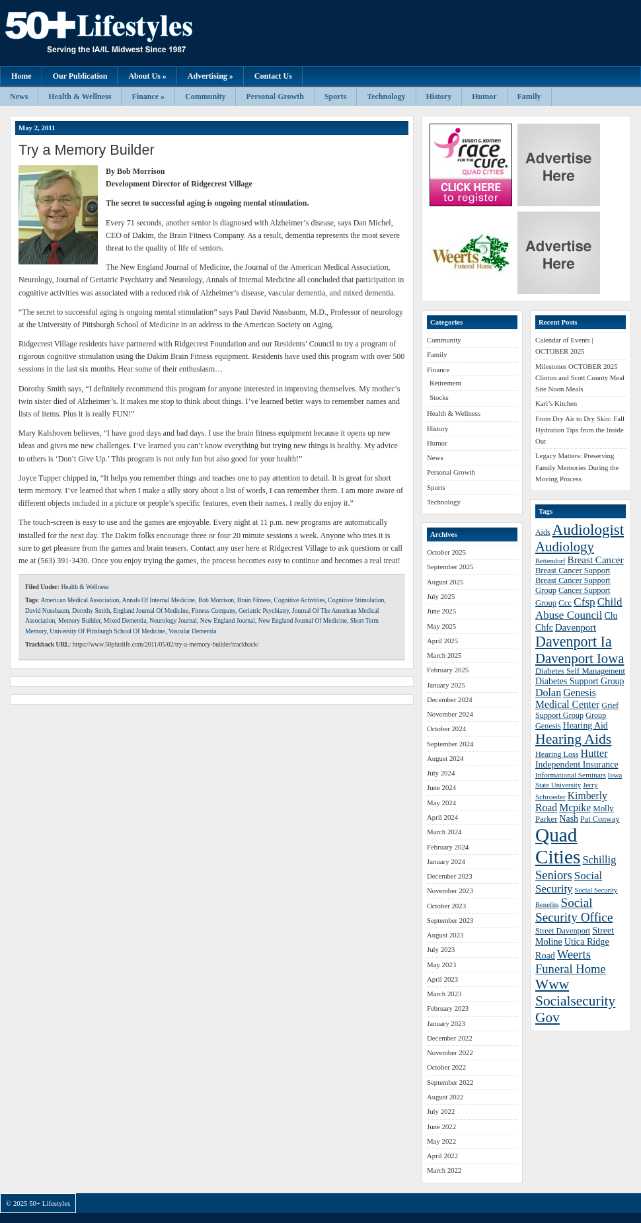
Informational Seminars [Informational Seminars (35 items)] (570, 775)
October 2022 (446, 1067)
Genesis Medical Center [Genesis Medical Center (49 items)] (567, 698)
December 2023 (449, 876)
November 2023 (450, 890)
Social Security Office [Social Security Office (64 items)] (574, 910)
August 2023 (445, 935)
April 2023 (442, 979)
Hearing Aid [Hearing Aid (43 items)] (585, 725)
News (19, 96)
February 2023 (448, 1008)
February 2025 (448, 670)
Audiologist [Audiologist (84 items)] (588, 530)
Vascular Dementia (193, 631)
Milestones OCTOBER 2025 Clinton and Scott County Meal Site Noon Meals (579, 377)
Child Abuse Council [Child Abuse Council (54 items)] (578, 608)
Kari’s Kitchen (556, 403)
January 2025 (446, 685)
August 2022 (445, 1097)
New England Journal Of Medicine (302, 620)
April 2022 (442, 1156)
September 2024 (450, 744)
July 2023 (441, 949)
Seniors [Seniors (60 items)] (553, 875)
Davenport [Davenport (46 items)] (575, 627)
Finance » (148, 96)
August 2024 (445, 758)
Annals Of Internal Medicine (159, 600)
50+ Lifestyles (132, 33)
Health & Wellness (79, 96)
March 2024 (444, 832)
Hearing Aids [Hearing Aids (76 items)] (573, 739)
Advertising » (210, 76)
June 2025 (441, 611)
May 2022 (441, 1141)
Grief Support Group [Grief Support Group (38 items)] (577, 710)
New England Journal (227, 620)
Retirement (445, 383)
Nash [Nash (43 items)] (569, 819)
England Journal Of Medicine (150, 610)
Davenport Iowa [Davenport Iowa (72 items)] (579, 658)
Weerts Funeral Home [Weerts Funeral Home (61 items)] (570, 961)
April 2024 (442, 817)
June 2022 (441, 1126)
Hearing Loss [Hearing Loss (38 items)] (557, 754)
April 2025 (442, 641)
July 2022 (441, 1111)
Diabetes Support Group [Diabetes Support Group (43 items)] (579, 681)
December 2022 (449, 1038)
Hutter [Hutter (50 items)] (594, 753)
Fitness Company (213, 610)
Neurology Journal (173, 620)
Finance (438, 370)
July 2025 (441, 596)
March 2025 (444, 655)
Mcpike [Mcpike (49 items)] (575, 807)
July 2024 (441, 773)
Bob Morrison (216, 600)
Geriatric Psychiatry (264, 610)
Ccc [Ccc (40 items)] (565, 603)
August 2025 (445, 582)
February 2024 (448, 847)
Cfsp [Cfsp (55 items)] (584, 602)
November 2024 (450, 714)
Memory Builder (79, 620)
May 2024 (441, 803)
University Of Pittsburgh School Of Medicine (107, 631)
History (439, 96)
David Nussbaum (47, 610)
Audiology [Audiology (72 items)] (564, 546)
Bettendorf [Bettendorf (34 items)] (550, 561)
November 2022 (450, 1052)
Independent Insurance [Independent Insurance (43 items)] (577, 764)
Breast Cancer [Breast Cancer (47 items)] (596, 560)
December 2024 (449, 699)
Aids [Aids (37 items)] (542, 532)
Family (529, 96)
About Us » (147, 76)
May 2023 (441, 964)
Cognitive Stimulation (356, 600)
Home (21, 76)
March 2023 (444, 994)
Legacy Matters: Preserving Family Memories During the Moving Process (577, 467)
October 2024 (446, 728)
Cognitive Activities (299, 600)
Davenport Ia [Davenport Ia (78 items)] (573, 641)
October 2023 (446, 906)
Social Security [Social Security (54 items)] (568, 882)
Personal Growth (274, 96)
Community (205, 96)
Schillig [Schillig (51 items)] (599, 859)
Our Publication (80, 76)
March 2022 (444, 1170)
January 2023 (446, 1023)
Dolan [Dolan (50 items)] (548, 692)
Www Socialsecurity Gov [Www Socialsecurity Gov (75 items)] (575, 1000)
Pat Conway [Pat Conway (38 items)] (599, 819)
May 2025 (441, 626)
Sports (335, 96)
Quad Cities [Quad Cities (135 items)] (557, 845)
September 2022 (450, 1082)
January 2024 (446, 861)
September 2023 (450, 920)
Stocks (439, 397)
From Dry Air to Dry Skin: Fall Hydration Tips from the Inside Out (579, 430)
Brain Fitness (254, 600)
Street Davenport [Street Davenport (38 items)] (562, 930)
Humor (484, 96)
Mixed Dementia (125, 620)
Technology (386, 96)
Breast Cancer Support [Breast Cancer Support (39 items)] (573, 570)
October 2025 (446, 552)
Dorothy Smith (91, 610)
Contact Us (273, 76)
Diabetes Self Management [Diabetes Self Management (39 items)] (580, 671)
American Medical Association (79, 600)
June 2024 (441, 787)
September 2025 (450, 567)
